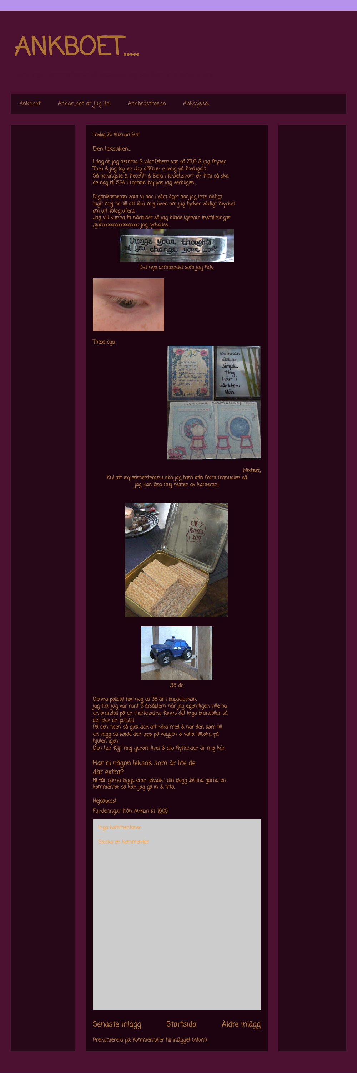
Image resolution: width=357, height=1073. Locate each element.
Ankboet (30, 104)
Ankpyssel (196, 104)
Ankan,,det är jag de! (84, 104)
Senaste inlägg (117, 1024)
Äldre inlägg (241, 1024)
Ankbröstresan (147, 104)
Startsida (181, 1024)
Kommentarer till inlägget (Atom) (169, 1040)
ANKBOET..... (76, 48)
